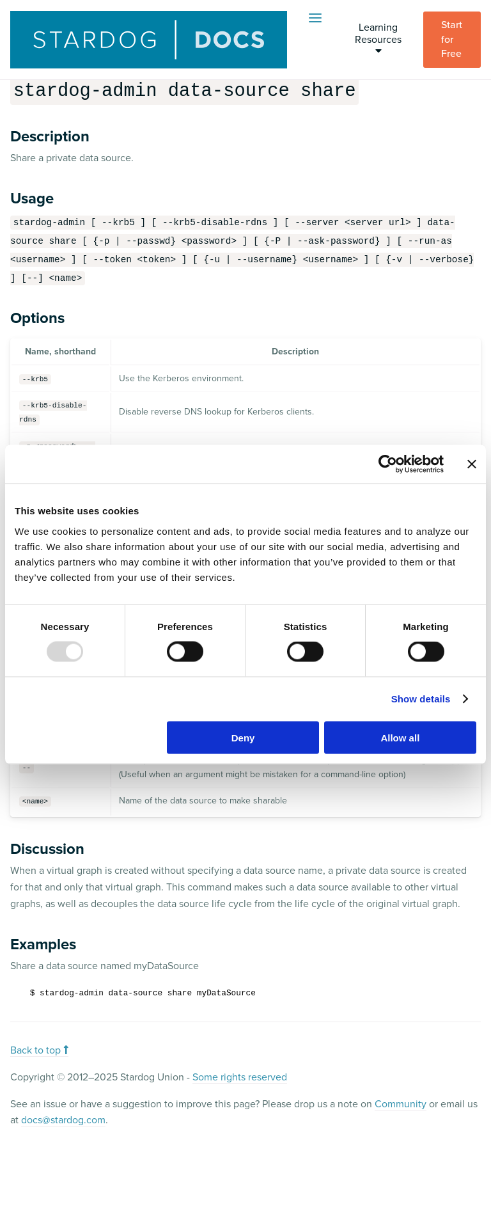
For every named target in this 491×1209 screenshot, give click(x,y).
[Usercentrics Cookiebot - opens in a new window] (388, 464)
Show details (421, 698)
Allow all (399, 737)
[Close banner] (471, 464)
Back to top (39, 1049)
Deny (243, 737)
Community (400, 1102)
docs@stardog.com (63, 1118)
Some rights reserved (239, 1076)
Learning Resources (378, 38)
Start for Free (452, 39)
